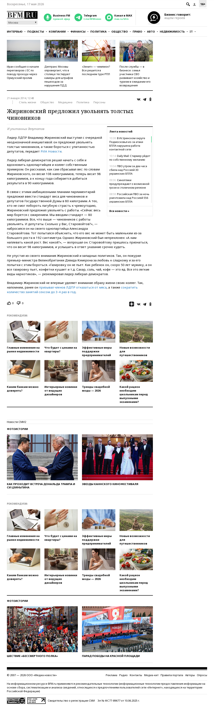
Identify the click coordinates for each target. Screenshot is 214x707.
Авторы (190, 675)
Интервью (15, 31)
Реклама (111, 675)
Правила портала (172, 675)
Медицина (65, 102)
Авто (151, 31)
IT (191, 31)
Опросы (202, 675)
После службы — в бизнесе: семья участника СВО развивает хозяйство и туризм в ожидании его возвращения (135, 76)
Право (137, 31)
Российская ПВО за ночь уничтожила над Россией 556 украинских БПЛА (129, 197)
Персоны (99, 102)
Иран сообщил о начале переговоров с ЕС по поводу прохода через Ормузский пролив (23, 72)
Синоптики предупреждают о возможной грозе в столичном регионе (129, 183)
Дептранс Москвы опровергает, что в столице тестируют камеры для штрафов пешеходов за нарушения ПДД (58, 76)
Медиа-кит (151, 675)
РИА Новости (51, 151)
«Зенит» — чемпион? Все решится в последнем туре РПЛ (96, 70)
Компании (57, 31)
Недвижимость (172, 31)
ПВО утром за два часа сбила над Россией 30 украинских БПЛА (128, 169)
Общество (119, 31)
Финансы (78, 31)
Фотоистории (17, 429)
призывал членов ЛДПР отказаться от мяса (73, 287)
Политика (98, 31)
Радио (123, 675)
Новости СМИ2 (16, 422)
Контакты (136, 675)
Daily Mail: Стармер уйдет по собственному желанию (129, 157)
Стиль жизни (27, 102)
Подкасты (35, 31)
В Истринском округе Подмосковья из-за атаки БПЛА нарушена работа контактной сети (127, 143)
